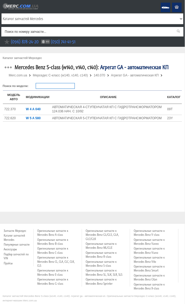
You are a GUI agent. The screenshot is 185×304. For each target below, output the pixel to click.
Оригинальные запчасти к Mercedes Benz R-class (101, 255)
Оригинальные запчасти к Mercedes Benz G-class (52, 281)
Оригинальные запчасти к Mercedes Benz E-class (52, 272)
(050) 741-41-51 (63, 42)
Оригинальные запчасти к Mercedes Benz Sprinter (101, 281)
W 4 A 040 (33, 109)
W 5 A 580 (33, 118)
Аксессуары (10, 249)
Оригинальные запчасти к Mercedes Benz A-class (52, 233)
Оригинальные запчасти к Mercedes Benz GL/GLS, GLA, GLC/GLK (102, 235)
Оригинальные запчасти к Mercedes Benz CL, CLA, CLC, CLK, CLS (56, 262)
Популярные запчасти (17, 244)
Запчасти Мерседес (15, 231)
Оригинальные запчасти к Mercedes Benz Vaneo (149, 242)
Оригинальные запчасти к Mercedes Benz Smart (149, 268)
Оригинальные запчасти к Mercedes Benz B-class (52, 242)
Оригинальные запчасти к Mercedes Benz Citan (149, 277)
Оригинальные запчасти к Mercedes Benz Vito (149, 259)
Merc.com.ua (18, 75)
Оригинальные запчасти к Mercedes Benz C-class (52, 250)
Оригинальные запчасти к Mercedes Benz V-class (149, 233)
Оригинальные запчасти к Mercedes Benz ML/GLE (101, 246)
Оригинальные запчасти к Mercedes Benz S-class (101, 264)
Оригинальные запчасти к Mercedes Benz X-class (149, 286)
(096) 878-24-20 (25, 42)
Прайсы (8, 263)
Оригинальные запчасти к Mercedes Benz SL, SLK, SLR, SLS (104, 272)
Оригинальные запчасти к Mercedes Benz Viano (149, 250)
